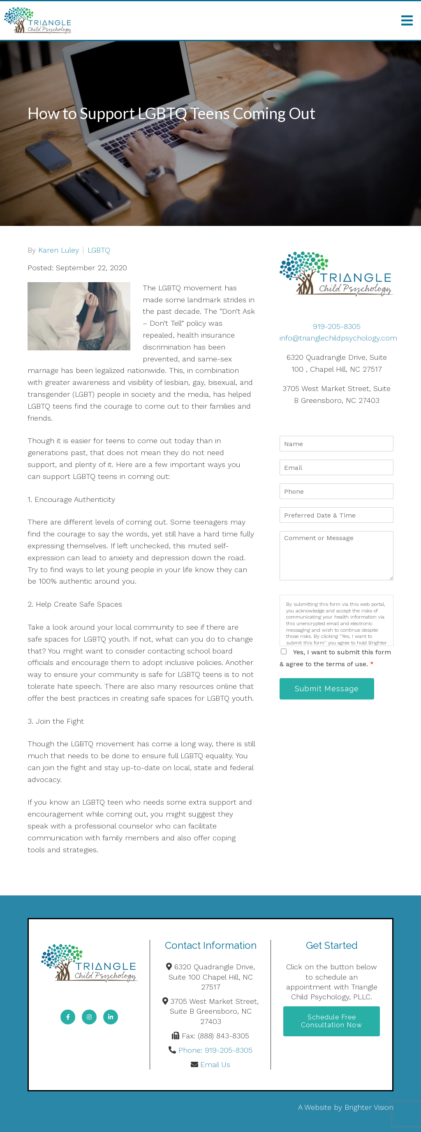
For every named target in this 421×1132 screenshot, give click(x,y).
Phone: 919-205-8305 (215, 1050)
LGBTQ (99, 250)
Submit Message (327, 688)
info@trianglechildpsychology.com (338, 338)
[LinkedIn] (110, 1017)
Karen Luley (58, 250)
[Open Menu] (407, 20)
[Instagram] (89, 1017)
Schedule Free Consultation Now (331, 1021)
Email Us (215, 1064)
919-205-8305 (337, 326)
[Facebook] (67, 1017)
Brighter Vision (369, 1107)
